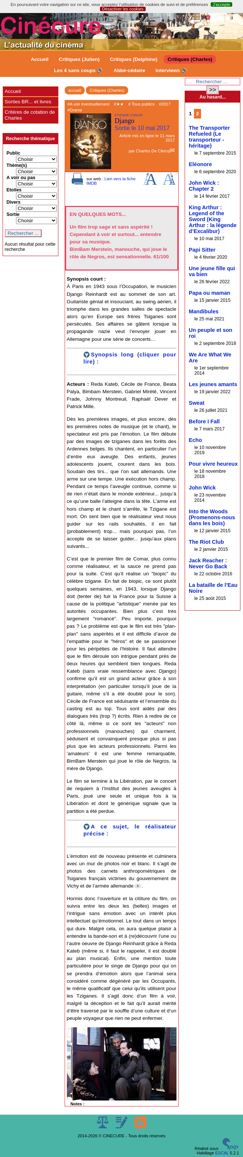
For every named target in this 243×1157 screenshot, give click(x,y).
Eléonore (200, 164)
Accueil (40, 59)
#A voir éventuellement (89, 104)
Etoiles (14, 190)
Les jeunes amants (213, 384)
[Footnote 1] (138, 886)
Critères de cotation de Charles (30, 115)
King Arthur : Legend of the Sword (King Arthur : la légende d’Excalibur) (213, 219)
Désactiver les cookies (122, 9)
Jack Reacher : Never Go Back (208, 563)
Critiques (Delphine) (134, 59)
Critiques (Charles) (190, 59)
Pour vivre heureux (213, 464)
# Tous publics (141, 104)
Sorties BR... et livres (28, 101)
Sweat (196, 403)
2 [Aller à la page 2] (197, 113)
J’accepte (221, 4)
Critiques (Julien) (79, 59)
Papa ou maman (209, 293)
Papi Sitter (202, 250)
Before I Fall (204, 421)
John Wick (202, 488)
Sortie (13, 214)
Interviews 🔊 (172, 70)
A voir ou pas (21, 177)
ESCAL (222, 1153)
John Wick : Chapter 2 (204, 186)
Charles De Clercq (153, 151)
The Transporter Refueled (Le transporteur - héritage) (209, 137)
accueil (74, 90)
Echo (195, 440)
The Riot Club (206, 542)
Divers (14, 202)
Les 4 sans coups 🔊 (78, 70)
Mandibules (203, 311)
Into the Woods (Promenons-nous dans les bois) (212, 517)
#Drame (75, 110)
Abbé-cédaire (129, 70)
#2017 (165, 104)
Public (13, 153)
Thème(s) (17, 165)
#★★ (119, 104)
